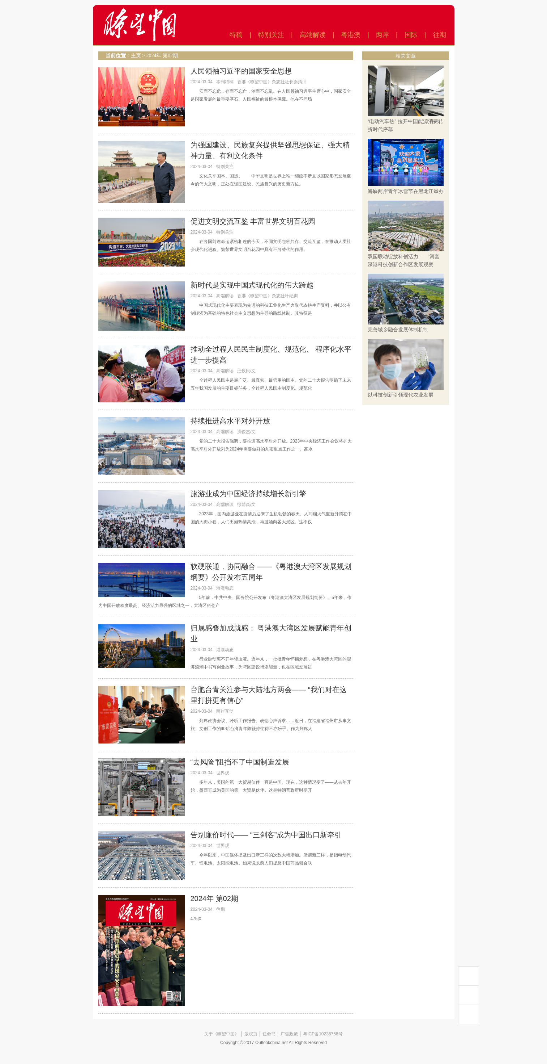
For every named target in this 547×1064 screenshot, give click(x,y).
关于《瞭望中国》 (221, 1033)
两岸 (382, 34)
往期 (439, 34)
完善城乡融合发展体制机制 (398, 329)
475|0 (196, 918)
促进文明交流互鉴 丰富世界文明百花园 (253, 221)
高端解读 (313, 34)
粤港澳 (350, 34)
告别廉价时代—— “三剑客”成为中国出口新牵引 (266, 835)
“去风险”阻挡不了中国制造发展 (240, 762)
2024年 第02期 (162, 55)
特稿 (236, 34)
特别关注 (271, 34)
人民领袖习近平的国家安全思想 (241, 71)
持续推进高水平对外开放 (230, 421)
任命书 (268, 1033)
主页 (136, 55)
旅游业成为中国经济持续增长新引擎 (248, 494)
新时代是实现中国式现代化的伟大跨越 (252, 285)
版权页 (250, 1033)
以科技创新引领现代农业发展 (400, 395)
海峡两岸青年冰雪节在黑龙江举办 (406, 191)
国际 (411, 34)
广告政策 (289, 1033)
